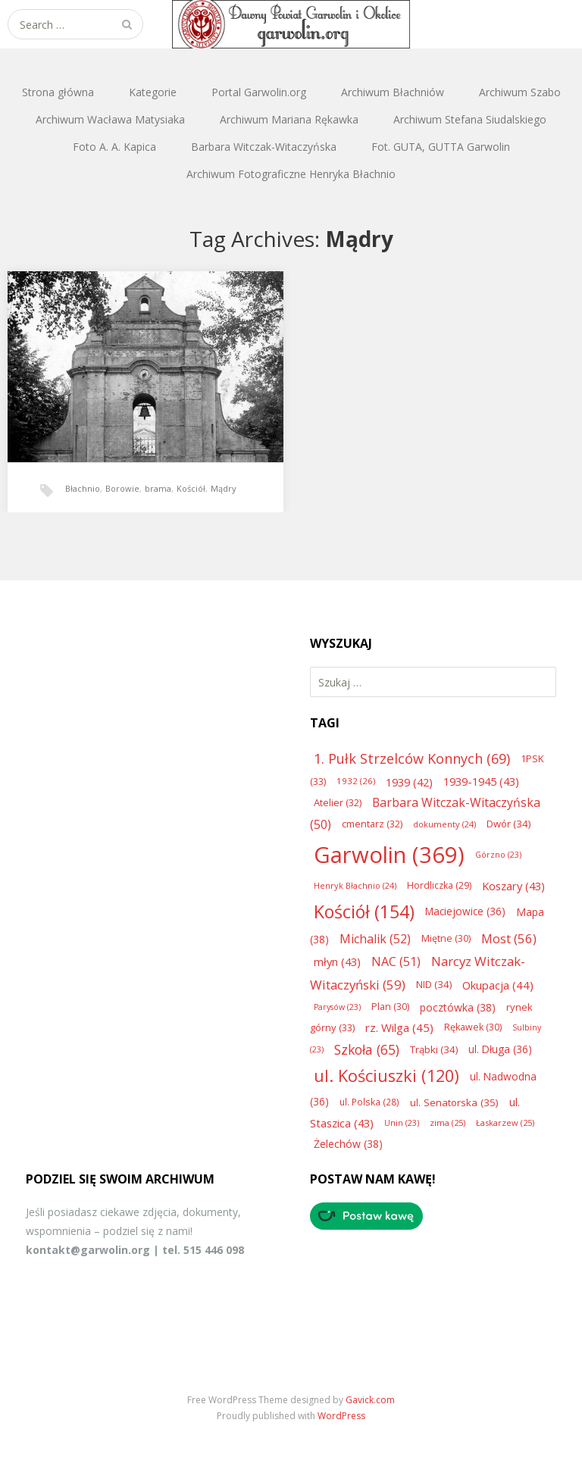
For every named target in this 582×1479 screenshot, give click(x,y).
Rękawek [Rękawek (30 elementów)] (473, 1027)
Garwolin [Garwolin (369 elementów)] (389, 855)
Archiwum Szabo (520, 92)
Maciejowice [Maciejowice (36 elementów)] (465, 911)
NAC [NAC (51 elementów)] (396, 961)
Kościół (191, 488)
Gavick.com (370, 1399)
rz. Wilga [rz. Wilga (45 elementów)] (399, 1027)
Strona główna (58, 92)
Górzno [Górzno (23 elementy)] (498, 854)
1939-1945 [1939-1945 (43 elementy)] (481, 781)
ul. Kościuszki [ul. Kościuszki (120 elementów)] (386, 1076)
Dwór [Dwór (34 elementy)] (508, 823)
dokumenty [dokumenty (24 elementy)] (444, 824)
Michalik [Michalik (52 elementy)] (375, 938)
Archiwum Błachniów (392, 92)
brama (158, 488)
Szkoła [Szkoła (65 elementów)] (366, 1049)
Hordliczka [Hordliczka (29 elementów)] (439, 885)
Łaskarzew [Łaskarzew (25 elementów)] (505, 1122)
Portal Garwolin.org (258, 92)
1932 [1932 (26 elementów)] (355, 780)
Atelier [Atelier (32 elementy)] (337, 802)
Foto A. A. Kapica (114, 146)
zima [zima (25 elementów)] (447, 1122)
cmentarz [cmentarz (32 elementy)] (372, 823)
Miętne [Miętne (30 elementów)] (446, 938)
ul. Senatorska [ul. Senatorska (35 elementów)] (454, 1102)
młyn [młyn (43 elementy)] (337, 961)
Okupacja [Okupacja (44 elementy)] (498, 985)
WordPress (341, 1415)
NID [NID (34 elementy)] (434, 984)
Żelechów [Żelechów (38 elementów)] (348, 1144)
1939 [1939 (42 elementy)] (409, 782)
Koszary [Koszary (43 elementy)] (513, 885)
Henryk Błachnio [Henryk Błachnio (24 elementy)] (355, 885)
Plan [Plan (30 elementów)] (390, 1006)
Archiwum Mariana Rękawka (289, 119)
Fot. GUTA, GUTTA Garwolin (440, 146)
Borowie (122, 488)
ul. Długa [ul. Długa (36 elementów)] (500, 1049)
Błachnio (82, 488)
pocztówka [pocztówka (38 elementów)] (458, 1007)
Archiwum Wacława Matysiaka (110, 119)
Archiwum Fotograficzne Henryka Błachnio (291, 174)
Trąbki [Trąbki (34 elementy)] (434, 1049)
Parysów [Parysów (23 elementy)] (337, 1007)
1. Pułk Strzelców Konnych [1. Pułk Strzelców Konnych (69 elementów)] (412, 758)
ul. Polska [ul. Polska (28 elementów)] (369, 1102)
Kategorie (153, 92)
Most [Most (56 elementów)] (509, 938)
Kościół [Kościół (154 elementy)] (364, 911)
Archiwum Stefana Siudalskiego (469, 119)
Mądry (223, 488)
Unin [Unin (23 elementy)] (401, 1123)
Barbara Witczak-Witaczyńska (263, 146)
